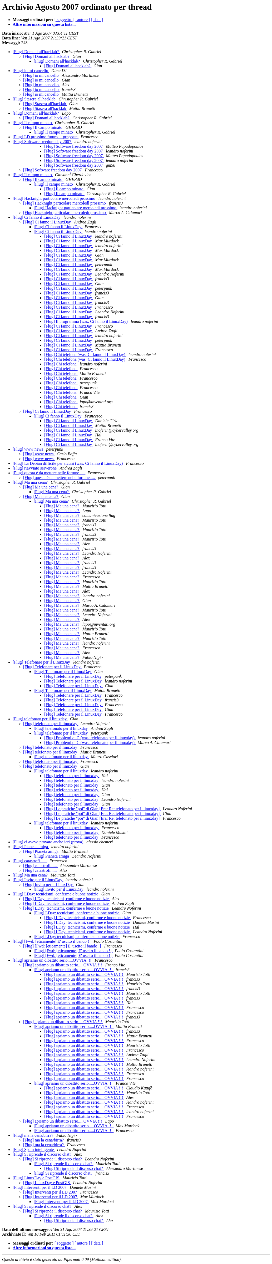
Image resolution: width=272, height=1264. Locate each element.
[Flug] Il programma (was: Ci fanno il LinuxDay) (86, 321)
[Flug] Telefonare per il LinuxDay (42, 662)
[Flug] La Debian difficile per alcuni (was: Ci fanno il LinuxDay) (68, 463)
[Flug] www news (28, 449)
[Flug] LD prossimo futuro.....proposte (45, 137)
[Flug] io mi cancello (31, 70)
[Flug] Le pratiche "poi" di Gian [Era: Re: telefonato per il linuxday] (102, 809)
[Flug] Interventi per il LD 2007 (40, 1187)
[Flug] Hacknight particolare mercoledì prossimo (54, 198)
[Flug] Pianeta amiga (31, 846)
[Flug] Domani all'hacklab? (36, 51)
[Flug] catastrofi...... (30, 861)
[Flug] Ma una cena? (31, 482)
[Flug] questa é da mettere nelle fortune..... (49, 473)
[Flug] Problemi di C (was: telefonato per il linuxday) (90, 738)
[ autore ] (82, 19)
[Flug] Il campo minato (33, 122)
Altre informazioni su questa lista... (44, 24)
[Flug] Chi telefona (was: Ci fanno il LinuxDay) (85, 354)
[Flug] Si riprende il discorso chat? (42, 1154)
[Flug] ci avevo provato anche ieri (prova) (48, 842)
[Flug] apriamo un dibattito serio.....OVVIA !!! (53, 960)
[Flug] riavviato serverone (35, 468)
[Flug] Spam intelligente (34, 1149)
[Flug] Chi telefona (61, 364)
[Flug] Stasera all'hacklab (35, 99)
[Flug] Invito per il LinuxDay (38, 880)
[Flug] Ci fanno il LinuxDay (37, 217)
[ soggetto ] (64, 19)
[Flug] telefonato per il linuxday (40, 719)
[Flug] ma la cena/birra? (33, 1135)
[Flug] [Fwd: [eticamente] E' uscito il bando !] (52, 941)
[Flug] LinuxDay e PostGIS (36, 1178)
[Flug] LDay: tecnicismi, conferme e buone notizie (56, 894)
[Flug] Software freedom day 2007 (42, 141)
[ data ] (97, 19)
